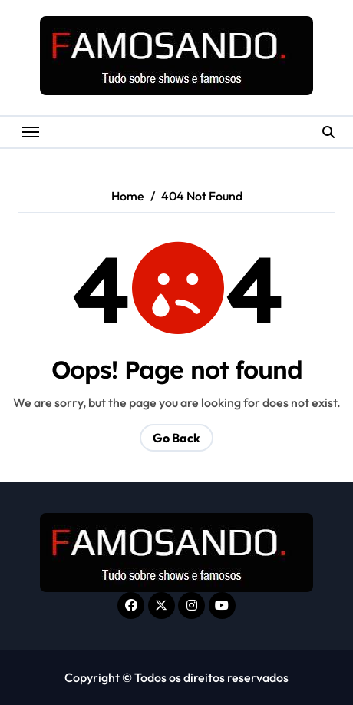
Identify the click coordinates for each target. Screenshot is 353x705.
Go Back (176, 437)
